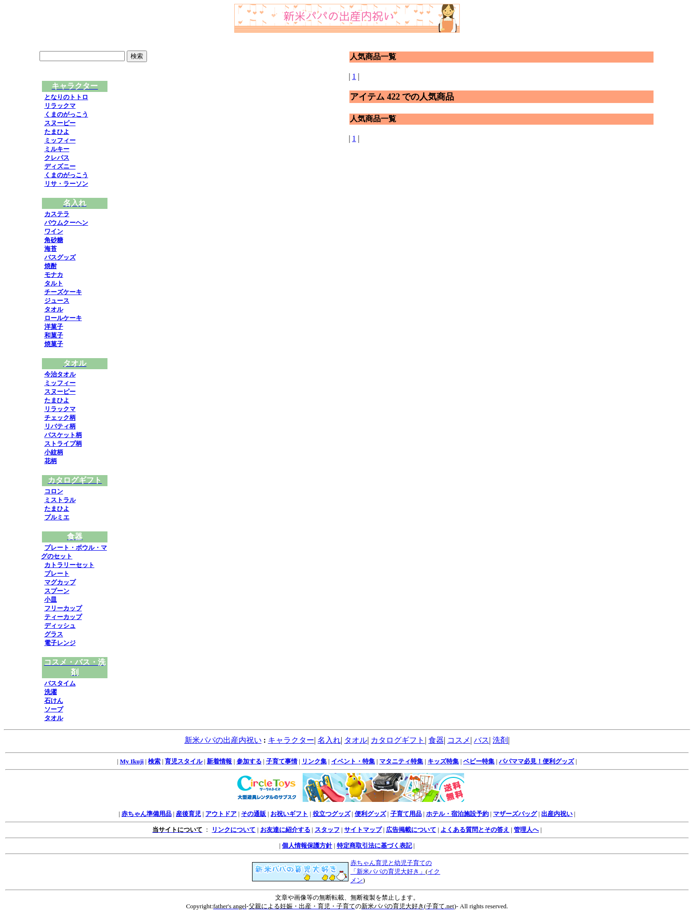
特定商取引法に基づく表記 (374, 845)
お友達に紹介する (285, 829)
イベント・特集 (353, 761)
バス (481, 740)
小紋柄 (53, 452)
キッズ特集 (443, 761)
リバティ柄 (60, 426)
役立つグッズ (331, 813)
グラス (53, 634)
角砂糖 (53, 240)
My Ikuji (132, 761)
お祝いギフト (289, 813)
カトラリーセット (69, 564)
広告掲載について (411, 829)
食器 (436, 740)
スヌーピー (60, 123)
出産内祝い (557, 813)
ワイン (53, 231)
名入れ (329, 740)
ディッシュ (60, 625)
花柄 (50, 460)
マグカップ (60, 582)
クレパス (56, 157)
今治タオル (60, 374)
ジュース (56, 300)
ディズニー (60, 166)
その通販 (253, 813)
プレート (56, 573)
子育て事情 (281, 761)
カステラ (56, 214)
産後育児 (188, 813)
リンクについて (233, 829)
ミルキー (56, 149)
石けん (53, 700)
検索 (154, 761)
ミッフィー (60, 140)
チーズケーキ (63, 292)
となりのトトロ (66, 97)
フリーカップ (63, 608)
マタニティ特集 (401, 761)
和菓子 (53, 335)
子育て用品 (406, 813)
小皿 (50, 599)
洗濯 (50, 692)
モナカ (53, 274)
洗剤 (500, 740)
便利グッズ (370, 813)
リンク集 (314, 761)
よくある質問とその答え (474, 829)
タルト (53, 283)
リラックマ (60, 105)
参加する (249, 761)
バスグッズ (60, 257)
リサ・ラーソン (66, 183)
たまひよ (56, 131)
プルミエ (56, 517)
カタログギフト (398, 740)
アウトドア (221, 813)
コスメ (458, 740)
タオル (53, 309)
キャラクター (291, 740)
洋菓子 (53, 326)
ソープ (53, 709)
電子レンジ (60, 642)
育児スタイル (183, 761)
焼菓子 (53, 344)
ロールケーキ (63, 318)
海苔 (50, 248)
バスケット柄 (63, 435)
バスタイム (60, 683)
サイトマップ (363, 829)
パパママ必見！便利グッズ (536, 761)
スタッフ (327, 829)
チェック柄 (60, 417)
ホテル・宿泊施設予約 (457, 813)
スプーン (56, 590)
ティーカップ (63, 616)
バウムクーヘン (66, 222)
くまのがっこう (66, 114)
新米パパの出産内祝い (223, 740)
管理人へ (526, 829)
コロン (53, 491)
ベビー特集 (478, 761)
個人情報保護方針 (307, 845)
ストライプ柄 (63, 443)
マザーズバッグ (515, 813)
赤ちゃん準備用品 (146, 813)
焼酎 (50, 266)
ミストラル (60, 499)
